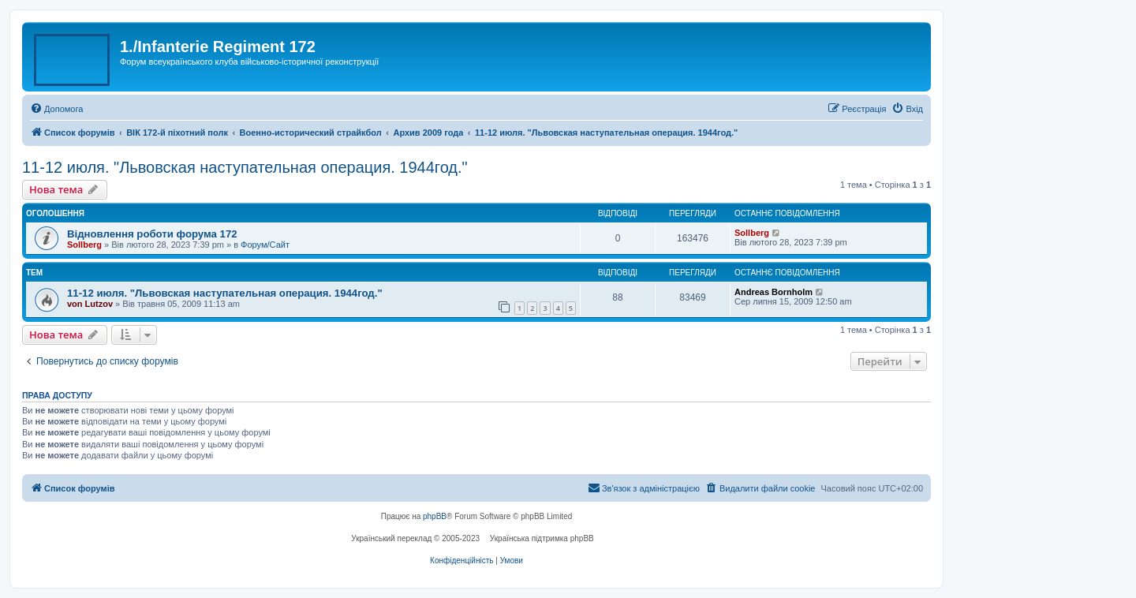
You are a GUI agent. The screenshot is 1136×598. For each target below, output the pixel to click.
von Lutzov (90, 303)
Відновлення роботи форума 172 (152, 234)
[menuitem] (56, 108)
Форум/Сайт (265, 244)
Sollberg (84, 244)
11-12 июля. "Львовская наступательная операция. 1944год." (245, 167)
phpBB (435, 516)
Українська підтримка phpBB (542, 538)
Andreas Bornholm (773, 292)
